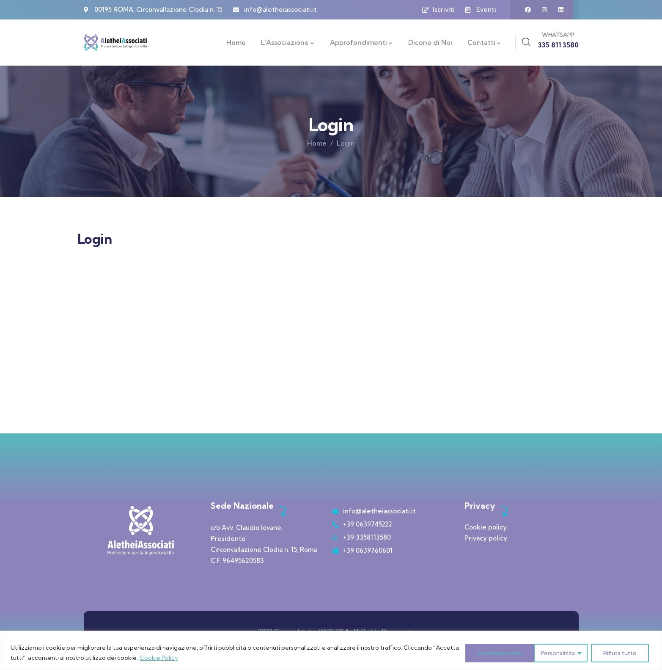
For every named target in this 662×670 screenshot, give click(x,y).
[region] (331, 650)
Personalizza (483, 652)
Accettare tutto (616, 652)
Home (317, 143)
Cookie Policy (186, 658)
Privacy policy (485, 538)
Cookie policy (485, 527)
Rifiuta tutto (547, 652)
